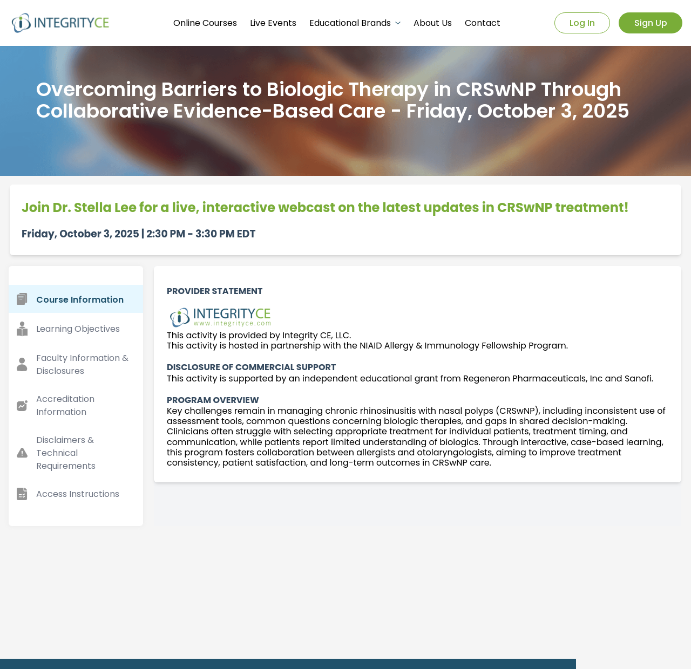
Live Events (273, 23)
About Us (433, 23)
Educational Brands (355, 23)
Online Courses (205, 23)
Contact (482, 23)
